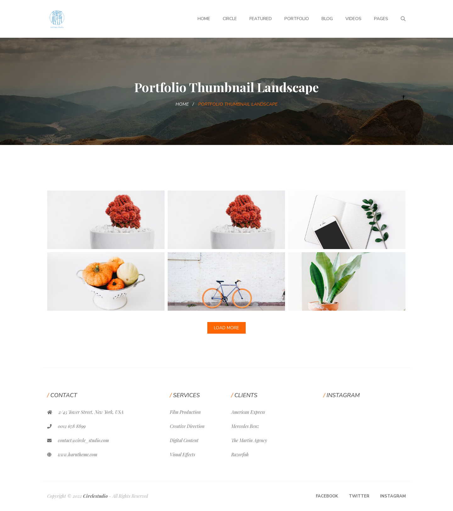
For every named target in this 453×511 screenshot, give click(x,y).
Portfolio (296, 19)
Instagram (393, 496)
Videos (353, 19)
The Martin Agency (249, 440)
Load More (226, 328)
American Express (248, 412)
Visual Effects (182, 455)
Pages (381, 19)
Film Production (185, 412)
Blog (327, 19)
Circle (230, 19)
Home (204, 19)
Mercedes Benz (245, 426)
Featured (260, 19)
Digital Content (184, 440)
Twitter (359, 496)
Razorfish (240, 455)
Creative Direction (187, 426)
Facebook (327, 496)
